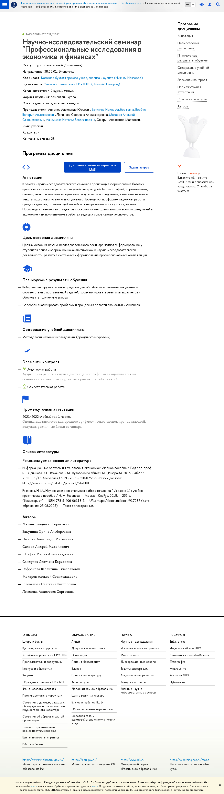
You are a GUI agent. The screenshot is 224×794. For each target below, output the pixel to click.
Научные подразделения (137, 641)
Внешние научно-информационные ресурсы (138, 690)
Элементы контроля (192, 80)
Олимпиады (79, 655)
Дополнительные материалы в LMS (92, 167)
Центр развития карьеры (88, 695)
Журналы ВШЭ (179, 675)
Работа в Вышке (32, 744)
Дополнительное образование (92, 689)
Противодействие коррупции (42, 695)
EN (193, 4)
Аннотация (185, 36)
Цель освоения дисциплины (188, 45)
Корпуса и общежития (37, 668)
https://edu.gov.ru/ (84, 760)
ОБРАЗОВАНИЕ (83, 635)
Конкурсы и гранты (133, 682)
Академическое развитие (137, 675)
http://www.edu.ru (133, 760)
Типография (177, 662)
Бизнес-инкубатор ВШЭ (87, 702)
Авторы (183, 106)
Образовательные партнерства (92, 709)
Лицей (76, 641)
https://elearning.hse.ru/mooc (189, 760)
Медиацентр (178, 668)
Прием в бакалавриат (86, 662)
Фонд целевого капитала (39, 689)
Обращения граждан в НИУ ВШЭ (43, 682)
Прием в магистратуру (87, 675)
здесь (34, 786)
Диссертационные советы (138, 662)
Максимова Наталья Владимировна (70, 119)
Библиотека (177, 641)
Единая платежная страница (40, 737)
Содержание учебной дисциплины (193, 70)
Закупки (27, 675)
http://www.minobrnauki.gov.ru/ (43, 760)
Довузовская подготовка (88, 648)
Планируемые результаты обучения (193, 58)
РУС (188, 4)
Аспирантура (80, 682)
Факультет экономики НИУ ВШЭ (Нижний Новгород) (82, 84)
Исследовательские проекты (140, 648)
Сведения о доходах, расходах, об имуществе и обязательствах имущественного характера (43, 706)
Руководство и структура (39, 648)
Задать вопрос (139, 167)
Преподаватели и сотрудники (42, 662)
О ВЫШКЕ (30, 635)
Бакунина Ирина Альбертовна (113, 109)
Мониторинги (130, 655)
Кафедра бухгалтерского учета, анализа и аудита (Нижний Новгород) (92, 77)
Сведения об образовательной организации (43, 718)
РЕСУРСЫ (177, 635)
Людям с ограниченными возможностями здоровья (39, 729)
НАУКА (126, 635)
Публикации (177, 682)
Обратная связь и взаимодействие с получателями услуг (93, 719)
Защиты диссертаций (135, 668)
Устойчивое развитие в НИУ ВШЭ (44, 655)
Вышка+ (77, 668)
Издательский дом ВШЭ (185, 648)
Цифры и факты (32, 641)
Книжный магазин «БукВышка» (189, 655)
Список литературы (192, 99)
